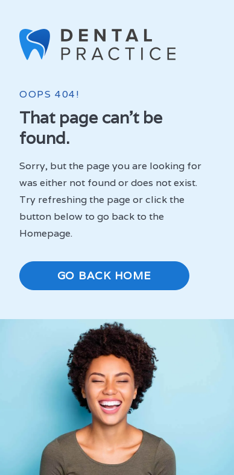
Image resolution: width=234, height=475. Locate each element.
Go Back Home (104, 275)
